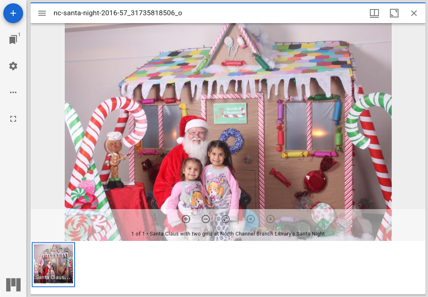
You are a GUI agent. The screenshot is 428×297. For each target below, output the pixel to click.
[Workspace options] (13, 92)
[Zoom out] (206, 219)
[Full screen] (13, 119)
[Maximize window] (394, 13)
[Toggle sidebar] (42, 13)
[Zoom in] (186, 219)
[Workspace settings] (13, 66)
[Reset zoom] (225, 219)
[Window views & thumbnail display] (374, 13)
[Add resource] (13, 13)
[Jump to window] (13, 40)
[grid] (228, 268)
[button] (53, 264)
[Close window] (414, 13)
